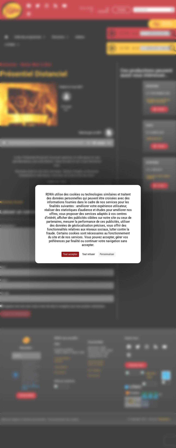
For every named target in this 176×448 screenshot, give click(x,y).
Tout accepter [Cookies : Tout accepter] (70, 254)
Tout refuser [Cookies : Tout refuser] (88, 254)
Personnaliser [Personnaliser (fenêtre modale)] (107, 254)
